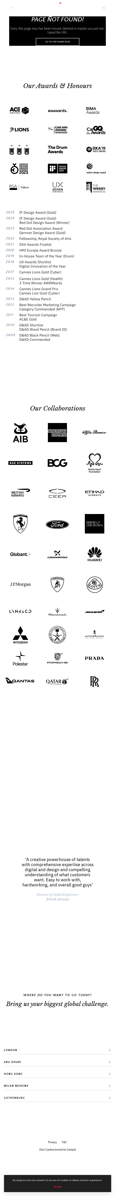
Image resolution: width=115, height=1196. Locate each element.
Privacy (52, 1142)
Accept (58, 1186)
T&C (64, 1142)
